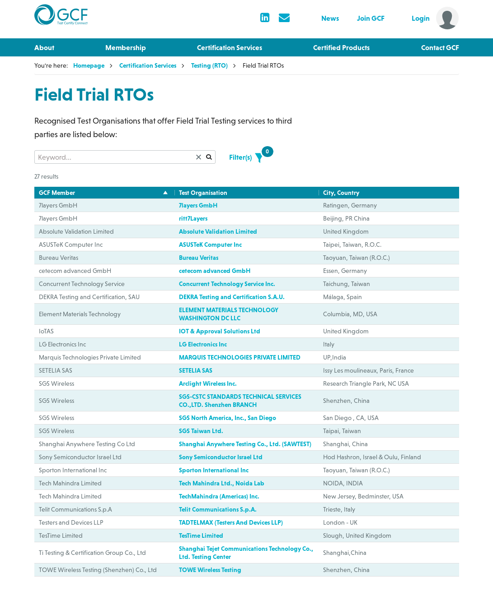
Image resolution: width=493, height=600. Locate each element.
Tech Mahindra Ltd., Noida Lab (221, 483)
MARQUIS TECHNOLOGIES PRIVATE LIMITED (239, 357)
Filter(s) (246, 155)
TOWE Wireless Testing (210, 569)
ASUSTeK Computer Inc (210, 244)
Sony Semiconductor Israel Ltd (221, 457)
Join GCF (371, 18)
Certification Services (229, 47)
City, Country (341, 192)
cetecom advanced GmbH (214, 270)
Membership (125, 47)
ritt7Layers (193, 218)
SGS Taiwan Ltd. (201, 430)
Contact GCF (440, 47)
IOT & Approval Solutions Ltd (219, 331)
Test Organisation (203, 192)
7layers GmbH (198, 205)
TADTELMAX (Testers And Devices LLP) (231, 522)
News (330, 18)
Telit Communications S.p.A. (218, 509)
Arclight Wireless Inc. (208, 383)
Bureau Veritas (198, 257)
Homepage (88, 65)
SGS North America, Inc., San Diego (227, 417)
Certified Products (341, 47)
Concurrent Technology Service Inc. (227, 283)
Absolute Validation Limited (218, 231)
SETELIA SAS (195, 370)
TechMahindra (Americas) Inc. (219, 496)
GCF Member (57, 192)
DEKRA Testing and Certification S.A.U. (232, 296)
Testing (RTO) (209, 65)
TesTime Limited (201, 535)
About (44, 47)
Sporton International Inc (214, 470)
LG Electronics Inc (203, 344)
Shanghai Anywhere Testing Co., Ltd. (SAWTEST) (245, 444)
